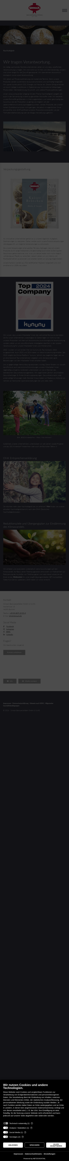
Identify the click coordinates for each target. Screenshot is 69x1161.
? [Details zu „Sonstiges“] (22, 1137)
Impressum (18, 1154)
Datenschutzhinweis (33, 1154)
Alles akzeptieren (56, 1145)
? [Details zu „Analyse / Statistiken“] (31, 1128)
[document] (34, 1101)
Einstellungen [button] (49, 1154)
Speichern (34, 1145)
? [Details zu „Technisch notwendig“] (31, 1123)
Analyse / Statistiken (17, 1128)
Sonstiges (13, 1137)
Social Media (14, 1132)
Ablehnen (13, 1145)
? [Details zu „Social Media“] (25, 1132)
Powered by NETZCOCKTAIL (34, 1159)
